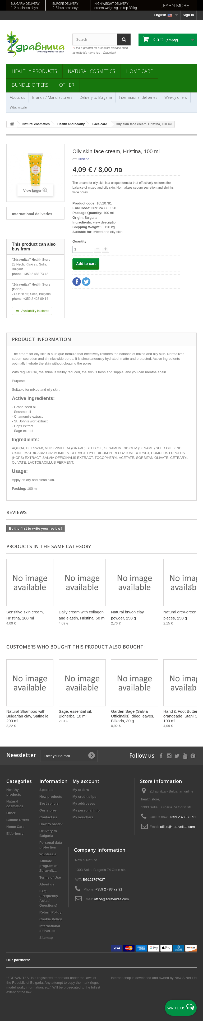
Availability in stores (32, 311)
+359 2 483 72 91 (182, 817)
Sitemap (46, 938)
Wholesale (18, 107)
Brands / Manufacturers (52, 97)
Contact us (48, 817)
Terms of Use (50, 877)
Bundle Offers (30, 85)
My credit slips (84, 797)
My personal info (86, 810)
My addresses (83, 803)
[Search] (124, 39)
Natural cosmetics (91, 71)
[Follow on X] (176, 755)
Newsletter (21, 755)
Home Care (139, 71)
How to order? (51, 824)
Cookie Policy (50, 919)
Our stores (48, 810)
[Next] (191, 586)
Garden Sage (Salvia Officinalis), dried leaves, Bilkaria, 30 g (132, 716)
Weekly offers (175, 97)
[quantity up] (97, 249)
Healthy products (34, 71)
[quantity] (82, 249)
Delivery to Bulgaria (96, 97)
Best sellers (49, 803)
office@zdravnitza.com (177, 827)
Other (66, 85)
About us (17, 97)
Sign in (188, 15)
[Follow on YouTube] (185, 755)
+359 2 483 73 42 (35, 274)
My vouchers (82, 817)
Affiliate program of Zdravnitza (48, 866)
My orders (80, 790)
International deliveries (138, 97)
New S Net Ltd (185, 978)
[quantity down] (105, 249)
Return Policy (50, 912)
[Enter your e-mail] (69, 756)
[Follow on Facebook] (161, 755)
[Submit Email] (91, 756)
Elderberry (15, 834)
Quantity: (79, 241)
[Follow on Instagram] (169, 755)
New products (50, 797)
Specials (46, 790)
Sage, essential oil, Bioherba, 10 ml (75, 713)
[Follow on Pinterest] (193, 755)
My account (85, 781)
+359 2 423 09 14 (35, 299)
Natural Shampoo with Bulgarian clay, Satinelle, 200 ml (27, 716)
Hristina (83, 159)
